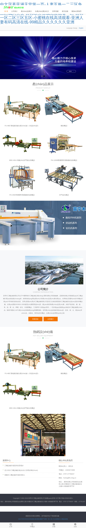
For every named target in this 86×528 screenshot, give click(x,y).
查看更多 (35, 319)
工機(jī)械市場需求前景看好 (14, 465)
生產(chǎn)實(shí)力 (42, 11)
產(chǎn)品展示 (26, 11)
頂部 (75, 525)
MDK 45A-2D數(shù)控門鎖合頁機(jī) (22, 160)
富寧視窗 (55, 11)
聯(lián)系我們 (76, 11)
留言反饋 (65, 11)
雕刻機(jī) (64, 126)
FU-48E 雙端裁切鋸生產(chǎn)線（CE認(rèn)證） (22, 126)
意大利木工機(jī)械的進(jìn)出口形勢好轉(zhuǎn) (21, 470)
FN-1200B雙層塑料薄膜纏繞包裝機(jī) (64, 160)
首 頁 (6, 11)
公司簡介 (14, 11)
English (81, 28)
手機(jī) (32, 525)
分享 (11, 525)
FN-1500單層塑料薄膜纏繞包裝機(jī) (22, 195)
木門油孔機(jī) (64, 195)
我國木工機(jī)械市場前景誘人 (14, 475)
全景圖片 (50, 319)
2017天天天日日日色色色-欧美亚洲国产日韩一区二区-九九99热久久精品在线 (43, 519)
